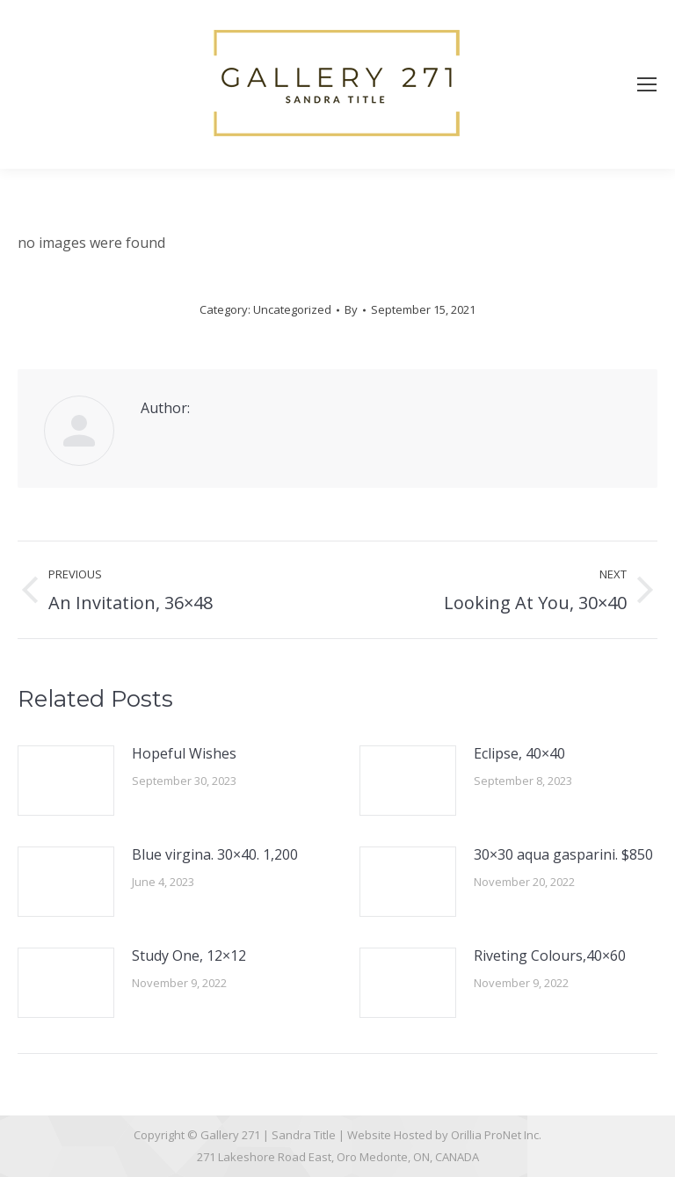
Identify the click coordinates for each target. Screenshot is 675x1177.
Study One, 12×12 (189, 955)
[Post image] (66, 780)
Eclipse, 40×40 (519, 753)
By (351, 309)
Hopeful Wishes (184, 753)
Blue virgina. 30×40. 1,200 (215, 854)
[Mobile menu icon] (646, 84)
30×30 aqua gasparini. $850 (563, 854)
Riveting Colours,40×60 (550, 955)
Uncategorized (292, 309)
